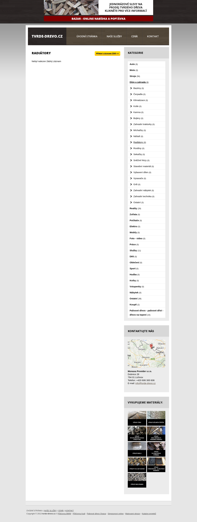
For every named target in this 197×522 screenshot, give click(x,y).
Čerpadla (139, 94)
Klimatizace (140, 100)
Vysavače (139, 178)
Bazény (138, 88)
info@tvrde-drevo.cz (145, 383)
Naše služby (114, 36)
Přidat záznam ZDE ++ (107, 53)
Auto (134, 64)
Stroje (135, 76)
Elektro (135, 226)
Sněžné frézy (141, 160)
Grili (136, 184)
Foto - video (137, 238)
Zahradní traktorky (144, 124)
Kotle (137, 106)
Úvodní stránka (87, 36)
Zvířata (135, 214)
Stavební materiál (143, 166)
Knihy (134, 280)
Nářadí (138, 136)
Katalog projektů (149, 514)
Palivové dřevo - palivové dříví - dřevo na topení (146, 312)
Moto (134, 70)
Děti (133, 256)
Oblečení (136, 262)
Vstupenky (137, 286)
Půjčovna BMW (64, 514)
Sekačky (139, 154)
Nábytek (135, 292)
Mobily (135, 232)
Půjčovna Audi (79, 514)
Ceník (134, 36)
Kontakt (153, 36)
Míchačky (139, 130)
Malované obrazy (132, 514)
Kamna (138, 112)
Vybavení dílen (142, 172)
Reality (135, 208)
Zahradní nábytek (143, 190)
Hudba (135, 274)
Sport (134, 268)
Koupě (135, 304)
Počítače (136, 220)
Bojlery (138, 118)
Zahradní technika (144, 196)
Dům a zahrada (139, 82)
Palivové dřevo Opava (96, 514)
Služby (135, 250)
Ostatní (138, 202)
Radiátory (139, 142)
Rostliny (138, 148)
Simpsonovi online (116, 514)
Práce (134, 244)
